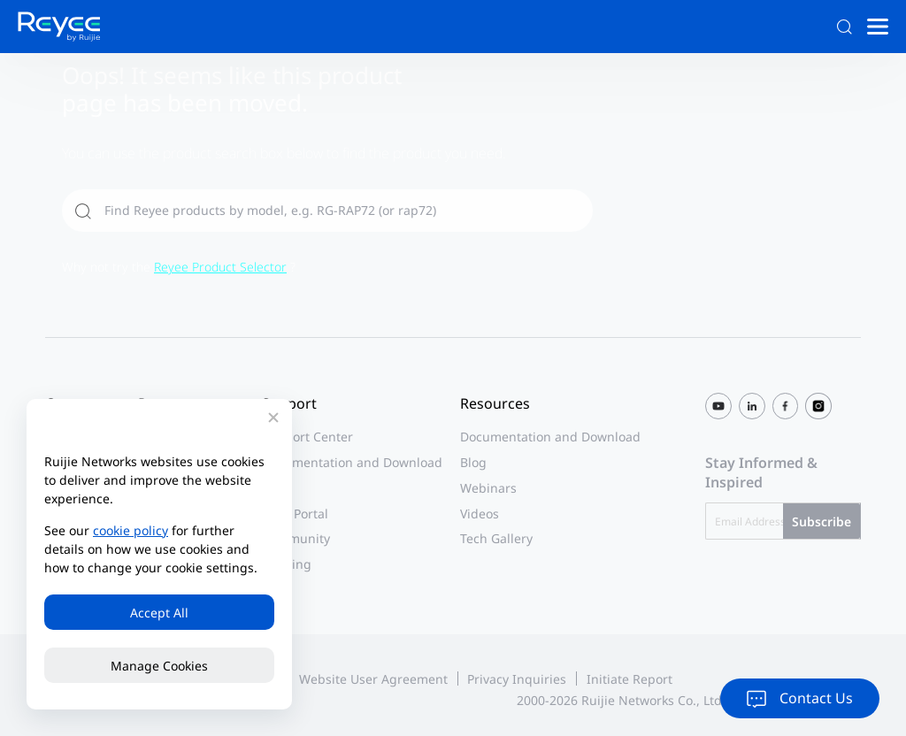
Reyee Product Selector (220, 266)
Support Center (307, 436)
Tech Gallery (496, 538)
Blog (473, 462)
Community (296, 538)
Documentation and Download (352, 462)
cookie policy (130, 530)
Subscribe (821, 521)
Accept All (159, 612)
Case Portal (295, 513)
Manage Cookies (159, 665)
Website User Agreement (373, 679)
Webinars (488, 487)
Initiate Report (629, 679)
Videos (479, 513)
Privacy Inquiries (516, 679)
